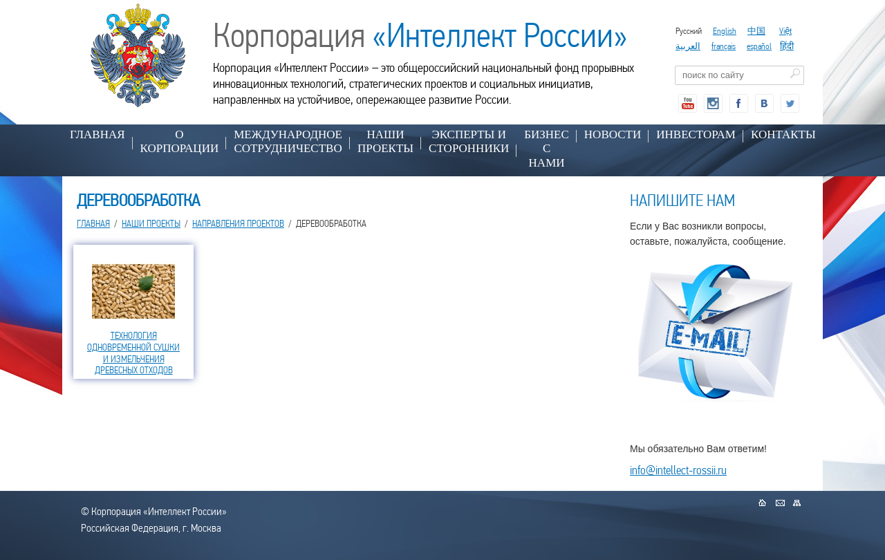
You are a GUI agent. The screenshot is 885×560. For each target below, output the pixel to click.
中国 (756, 31)
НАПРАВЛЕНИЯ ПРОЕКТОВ (238, 223)
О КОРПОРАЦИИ (179, 141)
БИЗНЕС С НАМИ (546, 148)
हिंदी (787, 46)
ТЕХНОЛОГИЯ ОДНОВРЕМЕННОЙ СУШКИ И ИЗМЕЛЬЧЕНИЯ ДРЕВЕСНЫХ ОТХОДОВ (133, 352)
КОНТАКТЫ (783, 134)
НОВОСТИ (612, 134)
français (723, 46)
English (724, 31)
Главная (97, 134)
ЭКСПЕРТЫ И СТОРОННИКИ (469, 141)
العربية (688, 46)
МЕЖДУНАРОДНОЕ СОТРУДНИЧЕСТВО (288, 141)
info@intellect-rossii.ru (678, 470)
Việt (785, 31)
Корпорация (420, 35)
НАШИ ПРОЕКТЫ (385, 141)
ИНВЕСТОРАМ (696, 134)
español (759, 46)
